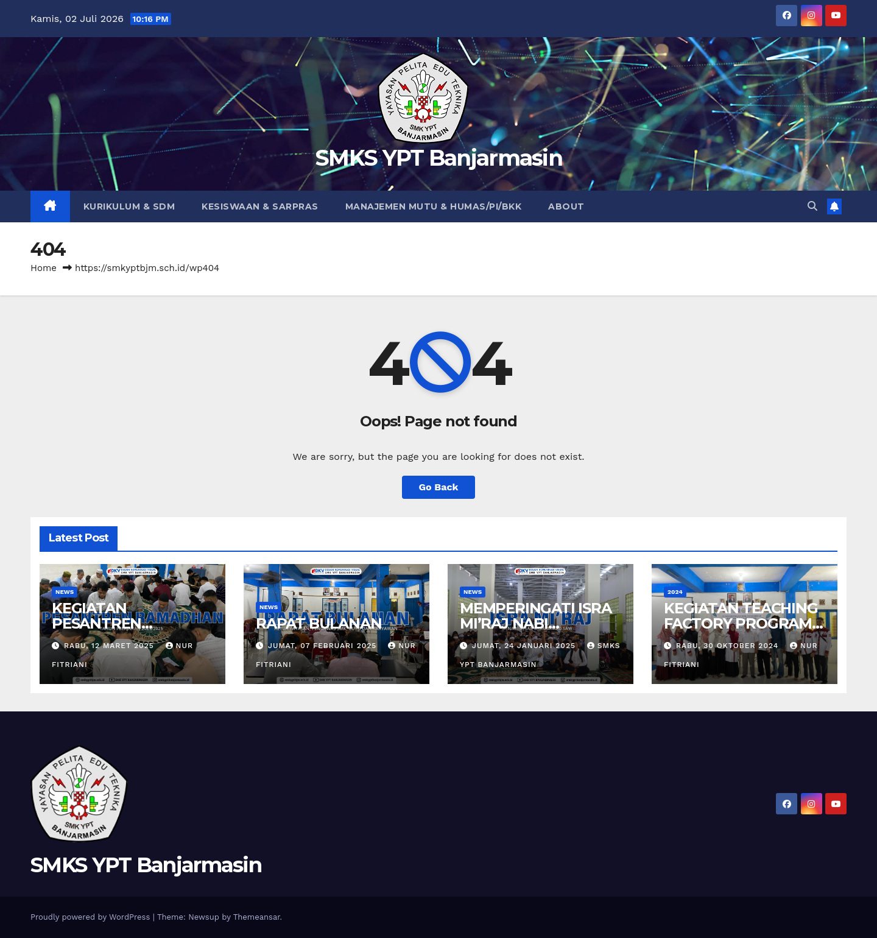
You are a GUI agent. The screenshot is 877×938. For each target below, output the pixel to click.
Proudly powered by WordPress (91, 917)
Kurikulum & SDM (129, 206)
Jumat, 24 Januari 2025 (525, 645)
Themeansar (256, 917)
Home (43, 268)
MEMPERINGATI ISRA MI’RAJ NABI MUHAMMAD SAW (535, 623)
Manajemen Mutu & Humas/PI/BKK (433, 206)
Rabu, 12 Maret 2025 (110, 645)
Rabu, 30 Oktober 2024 (728, 645)
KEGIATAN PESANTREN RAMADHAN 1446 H (121, 623)
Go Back (439, 487)
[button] (812, 206)
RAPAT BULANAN (318, 623)
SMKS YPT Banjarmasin (438, 157)
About (566, 206)
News (64, 591)
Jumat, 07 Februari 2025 (323, 645)
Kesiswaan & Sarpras (260, 206)
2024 (675, 591)
